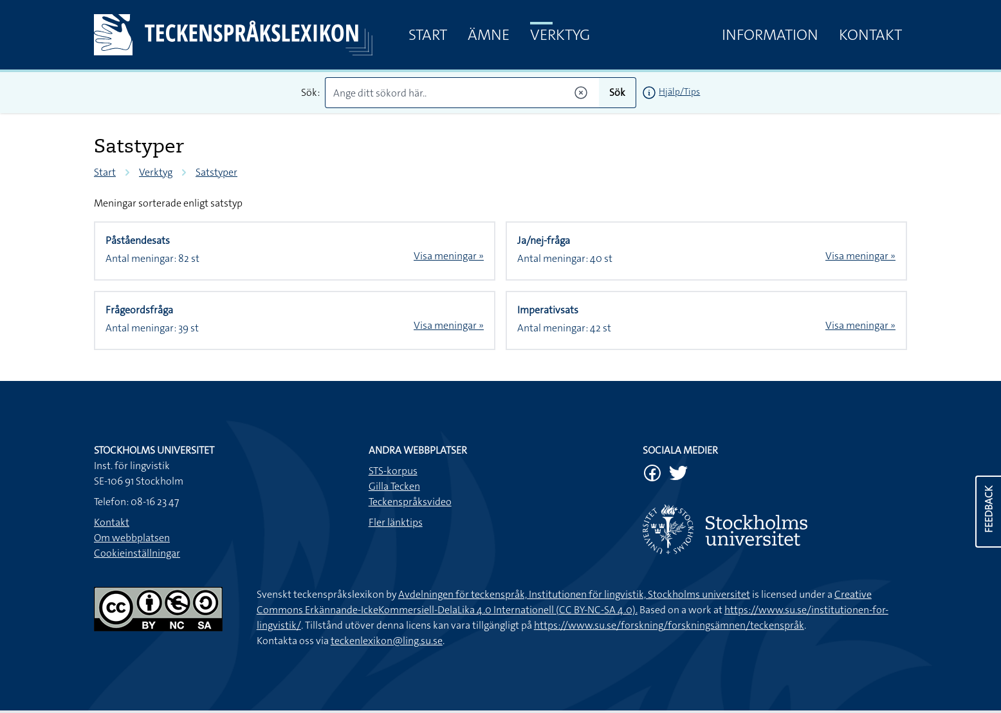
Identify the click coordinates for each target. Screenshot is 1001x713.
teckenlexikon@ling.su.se (387, 640)
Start (428, 34)
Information (770, 34)
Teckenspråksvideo (410, 501)
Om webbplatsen (132, 537)
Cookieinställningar (137, 553)
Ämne (489, 34)
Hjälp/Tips (679, 91)
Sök (617, 92)
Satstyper (216, 172)
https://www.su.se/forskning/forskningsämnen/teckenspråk (669, 625)
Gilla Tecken (394, 486)
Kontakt (870, 34)
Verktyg (560, 34)
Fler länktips (396, 522)
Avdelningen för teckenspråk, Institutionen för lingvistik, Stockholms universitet (574, 594)
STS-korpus (393, 470)
